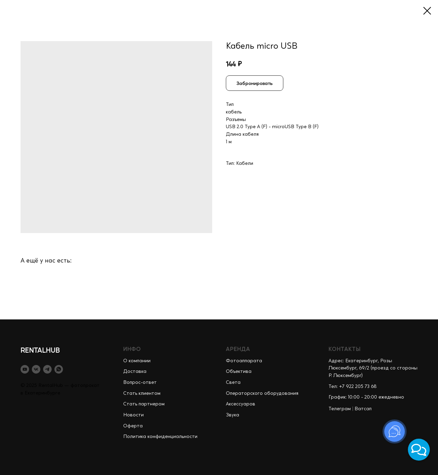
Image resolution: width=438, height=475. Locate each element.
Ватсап (363, 408)
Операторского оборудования (262, 393)
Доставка (134, 371)
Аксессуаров (240, 404)
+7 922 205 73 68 (358, 386)
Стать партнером (144, 404)
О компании (137, 360)
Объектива (239, 371)
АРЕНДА (238, 348)
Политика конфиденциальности (160, 436)
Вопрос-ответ (140, 382)
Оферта (133, 426)
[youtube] (25, 369)
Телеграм (339, 408)
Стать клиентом (141, 393)
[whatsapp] (58, 369)
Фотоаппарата (244, 360)
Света (233, 382)
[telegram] (47, 369)
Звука (232, 415)
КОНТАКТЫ (344, 348)
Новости (133, 415)
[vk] (36, 369)
